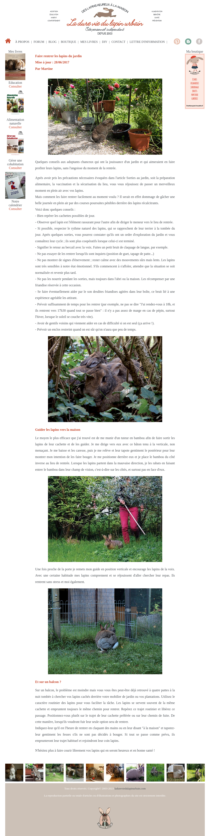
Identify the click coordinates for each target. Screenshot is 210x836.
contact (118, 41)
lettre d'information (147, 41)
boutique (68, 41)
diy (104, 41)
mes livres (89, 41)
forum (39, 41)
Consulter (15, 86)
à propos (22, 41)
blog (52, 41)
